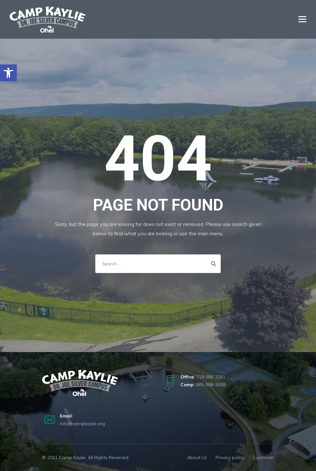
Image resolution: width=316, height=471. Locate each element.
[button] (8, 72)
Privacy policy (230, 457)
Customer (263, 457)
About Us (197, 457)
